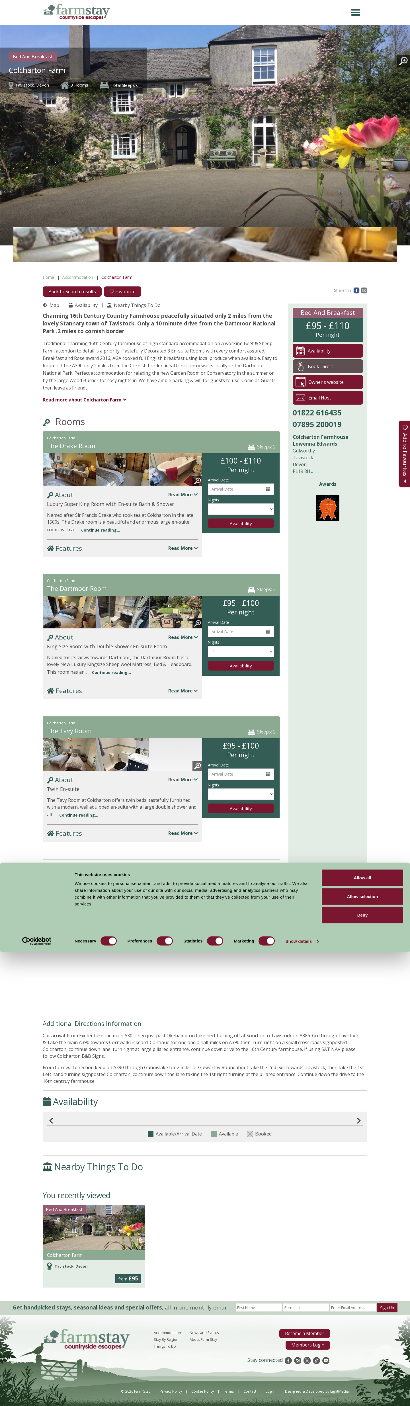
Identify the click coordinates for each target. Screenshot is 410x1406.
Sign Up (387, 1307)
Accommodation (77, 277)
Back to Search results (72, 291)
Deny (362, 1368)
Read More (183, 494)
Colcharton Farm (82, 400)
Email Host (313, 398)
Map (51, 305)
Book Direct (314, 366)
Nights (213, 500)
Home (48, 277)
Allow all (362, 1331)
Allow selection (362, 1350)
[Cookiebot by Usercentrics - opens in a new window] (37, 1395)
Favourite (123, 291)
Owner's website (320, 382)
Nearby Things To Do (134, 305)
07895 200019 (317, 424)
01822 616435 (317, 412)
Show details (299, 1394)
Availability (83, 305)
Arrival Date (218, 480)
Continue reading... (100, 530)
